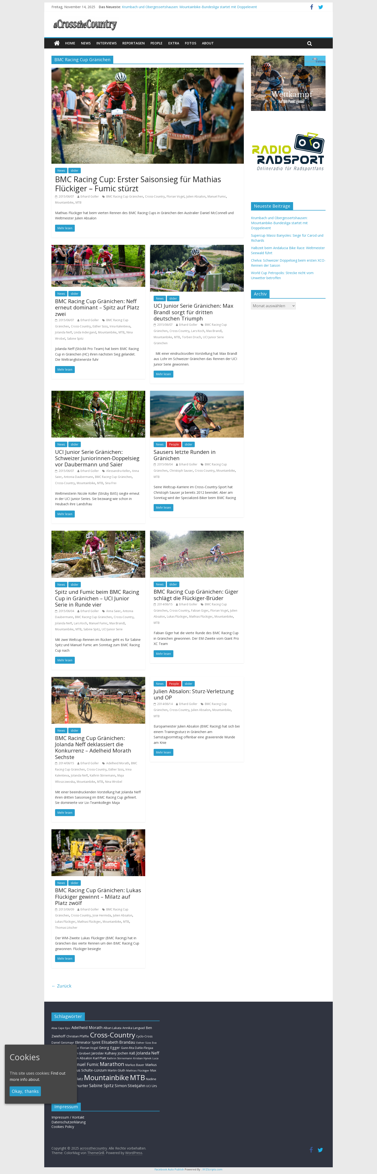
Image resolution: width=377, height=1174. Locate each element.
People (157, 43)
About (208, 43)
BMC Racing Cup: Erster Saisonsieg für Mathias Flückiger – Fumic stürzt (138, 183)
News (61, 171)
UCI (148, 1086)
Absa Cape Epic (60, 1028)
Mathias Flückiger (201, 616)
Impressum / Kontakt (67, 1117)
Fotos (190, 43)
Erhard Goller (90, 196)
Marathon (112, 1063)
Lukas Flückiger (177, 616)
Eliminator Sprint (88, 1042)
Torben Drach (191, 337)
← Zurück (61, 986)
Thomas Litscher (66, 928)
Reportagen (133, 43)
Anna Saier (113, 611)
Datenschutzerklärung (68, 1122)
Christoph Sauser (181, 471)
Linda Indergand (85, 332)
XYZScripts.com (212, 1169)
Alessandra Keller (118, 471)
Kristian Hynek (142, 1058)
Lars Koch (197, 331)
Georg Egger (109, 1047)
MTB (78, 202)
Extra (173, 43)
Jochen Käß (126, 1053)
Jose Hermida (102, 915)
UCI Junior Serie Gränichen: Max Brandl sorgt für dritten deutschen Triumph (193, 312)
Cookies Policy (62, 1126)
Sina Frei (110, 483)
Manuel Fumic (216, 196)
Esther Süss (100, 326)
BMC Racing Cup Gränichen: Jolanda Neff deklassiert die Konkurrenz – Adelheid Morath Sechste (93, 747)
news (86, 43)
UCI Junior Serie (112, 629)
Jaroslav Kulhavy (104, 1053)
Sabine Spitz (75, 339)
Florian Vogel (175, 196)
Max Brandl (214, 331)
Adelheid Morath (117, 763)
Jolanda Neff (63, 332)
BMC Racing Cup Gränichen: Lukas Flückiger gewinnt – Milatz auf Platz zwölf (98, 896)
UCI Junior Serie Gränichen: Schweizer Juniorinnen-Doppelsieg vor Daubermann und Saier (97, 458)
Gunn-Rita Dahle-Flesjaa (137, 1048)
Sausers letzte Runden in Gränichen (185, 455)
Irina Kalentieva (120, 326)
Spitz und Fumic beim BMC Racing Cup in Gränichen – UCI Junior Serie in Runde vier (97, 598)
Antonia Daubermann (78, 477)
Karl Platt (99, 1058)
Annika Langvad (133, 1028)
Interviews (106, 43)
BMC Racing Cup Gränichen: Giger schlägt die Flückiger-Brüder (196, 594)
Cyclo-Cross (144, 1036)
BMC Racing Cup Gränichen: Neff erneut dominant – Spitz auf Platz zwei (97, 307)
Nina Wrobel (113, 782)
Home (70, 43)
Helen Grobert (79, 1053)
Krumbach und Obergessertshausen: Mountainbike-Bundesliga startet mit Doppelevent (189, 7)
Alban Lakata (112, 1028)
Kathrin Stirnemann (102, 775)
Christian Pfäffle (77, 1036)
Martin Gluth (116, 1070)
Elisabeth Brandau (118, 1042)
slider (74, 171)
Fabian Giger (199, 610)
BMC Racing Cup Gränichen (124, 196)
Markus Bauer (134, 1065)
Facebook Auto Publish (169, 1169)
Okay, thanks (25, 1091)
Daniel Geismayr (62, 1042)
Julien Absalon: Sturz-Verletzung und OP (194, 694)
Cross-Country (155, 196)
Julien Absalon (196, 196)
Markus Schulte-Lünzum (88, 1070)
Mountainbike (64, 202)
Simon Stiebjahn (130, 1085)
